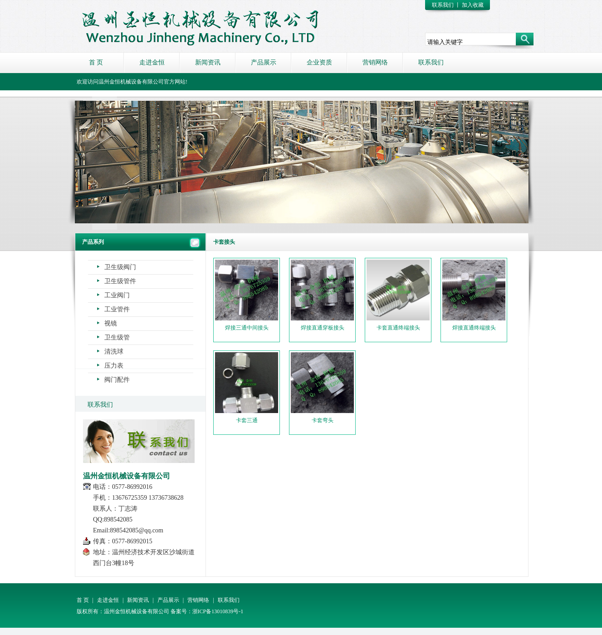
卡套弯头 (322, 387)
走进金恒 (152, 62)
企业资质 (319, 62)
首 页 (96, 62)
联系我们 (443, 5)
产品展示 (263, 62)
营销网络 (375, 62)
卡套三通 (246, 387)
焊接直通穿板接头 (322, 295)
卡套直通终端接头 (398, 295)
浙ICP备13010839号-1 (218, 611)
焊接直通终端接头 (473, 295)
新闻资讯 (207, 62)
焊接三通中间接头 (246, 295)
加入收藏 (473, 5)
